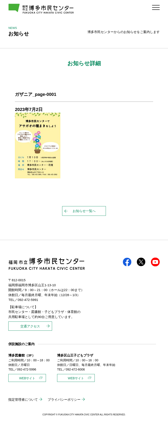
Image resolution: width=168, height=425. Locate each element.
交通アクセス (30, 326)
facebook (127, 262)
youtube (155, 262)
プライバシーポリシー (64, 399)
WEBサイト (27, 378)
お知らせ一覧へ (84, 211)
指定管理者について (23, 399)
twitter (141, 262)
